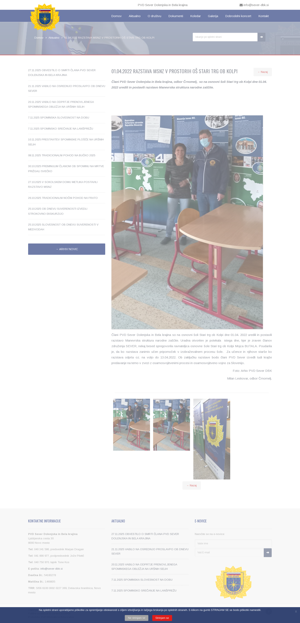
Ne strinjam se (136, 617)
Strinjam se (162, 617)
